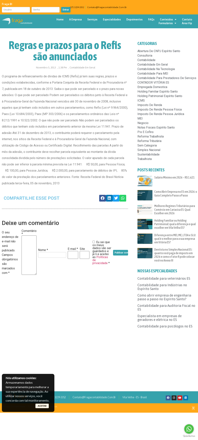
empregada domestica (152, 87)
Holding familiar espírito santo (157, 91)
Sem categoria (147, 145)
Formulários (167, 23)
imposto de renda (149, 105)
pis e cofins (145, 132)
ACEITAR (42, 405)
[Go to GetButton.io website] (189, 436)
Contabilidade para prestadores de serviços (166, 78)
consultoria (144, 55)
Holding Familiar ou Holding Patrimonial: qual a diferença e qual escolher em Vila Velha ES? (175, 224)
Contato (187, 19)
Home (60, 19)
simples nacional (148, 150)
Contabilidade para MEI (152, 73)
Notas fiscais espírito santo (156, 127)
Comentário (29, 232)
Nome (43, 250)
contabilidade (146, 60)
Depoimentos (134, 19)
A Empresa (75, 19)
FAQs (151, 19)
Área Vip (187, 23)
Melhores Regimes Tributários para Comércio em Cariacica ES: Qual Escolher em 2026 (174, 209)
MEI (140, 118)
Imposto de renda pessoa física (159, 109)
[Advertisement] (167, 355)
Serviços (92, 19)
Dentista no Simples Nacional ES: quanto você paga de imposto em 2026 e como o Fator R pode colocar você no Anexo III (174, 255)
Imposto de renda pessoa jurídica (160, 114)
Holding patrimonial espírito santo (159, 96)
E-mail (73, 248)
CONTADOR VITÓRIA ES (153, 82)
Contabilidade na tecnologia (156, 69)
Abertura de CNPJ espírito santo (158, 51)
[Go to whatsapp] (189, 429)
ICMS (141, 100)
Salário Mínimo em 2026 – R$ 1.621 (174, 177)
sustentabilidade (148, 154)
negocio (142, 123)
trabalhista (144, 159)
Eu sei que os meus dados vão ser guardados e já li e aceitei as (101, 253)
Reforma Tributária (149, 141)
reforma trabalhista (150, 136)
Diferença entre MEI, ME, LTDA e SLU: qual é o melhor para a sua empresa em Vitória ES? (175, 238)
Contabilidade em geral (82, 67)
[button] (102, 198)
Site (82, 248)
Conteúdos (168, 19)
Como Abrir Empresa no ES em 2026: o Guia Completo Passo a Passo (175, 193)
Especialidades (112, 19)
